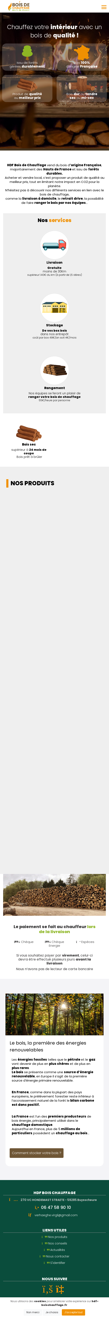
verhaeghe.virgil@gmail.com (56, 1215)
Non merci (32, 1312)
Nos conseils (54, 1243)
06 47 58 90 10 (56, 1207)
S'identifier (54, 1263)
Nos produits (54, 1237)
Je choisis (51, 1312)
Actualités (54, 1250)
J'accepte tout (73, 1312)
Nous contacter (54, 1256)
